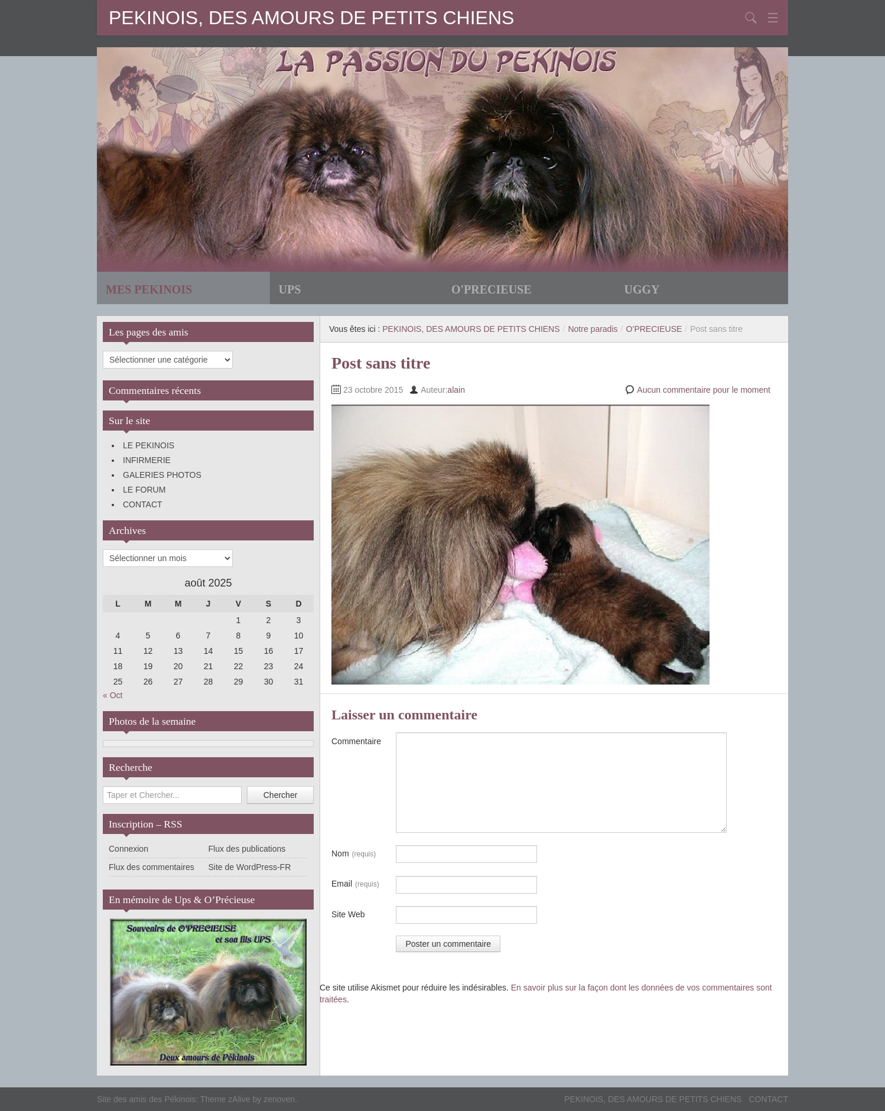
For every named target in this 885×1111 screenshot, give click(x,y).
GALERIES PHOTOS (162, 475)
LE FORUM (144, 489)
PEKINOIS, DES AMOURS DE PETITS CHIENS (311, 17)
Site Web (348, 914)
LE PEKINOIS (148, 445)
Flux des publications (247, 848)
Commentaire (356, 741)
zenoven (279, 1099)
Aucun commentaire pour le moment (703, 390)
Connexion (128, 848)
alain (456, 390)
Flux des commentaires (151, 867)
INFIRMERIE (147, 460)
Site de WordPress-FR (250, 867)
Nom (353, 854)
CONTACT (142, 504)
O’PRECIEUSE (654, 329)
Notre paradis (592, 329)
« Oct (112, 695)
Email (355, 884)
